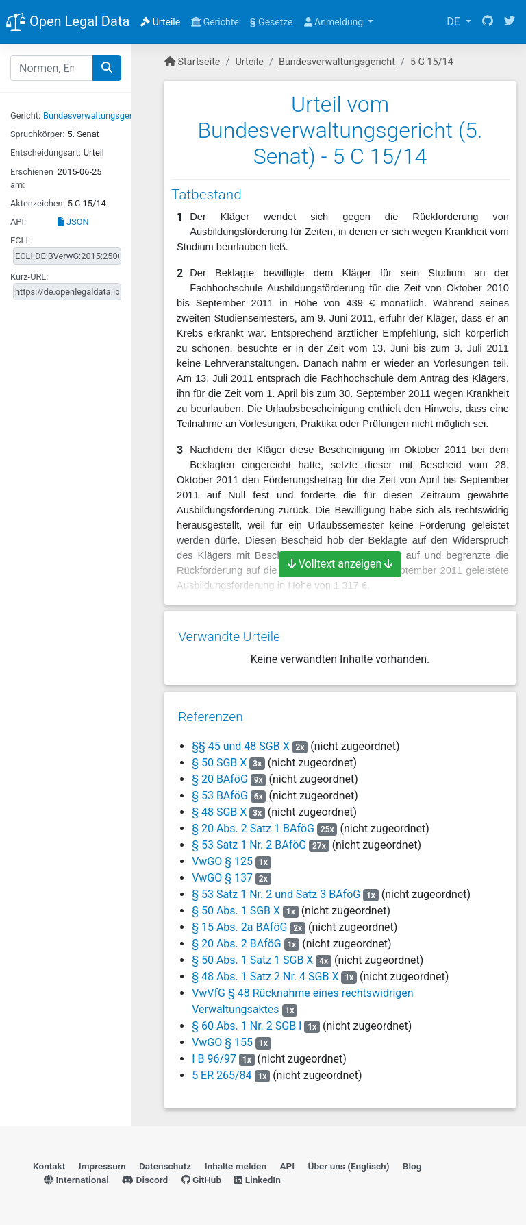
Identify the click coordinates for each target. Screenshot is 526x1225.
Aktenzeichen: (37, 203)
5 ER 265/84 (221, 1069)
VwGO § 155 (223, 1036)
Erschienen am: (31, 178)
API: (18, 222)
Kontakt (49, 1159)
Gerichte (215, 21)
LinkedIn (257, 1173)
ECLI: (20, 240)
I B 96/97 (214, 1052)
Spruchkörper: (37, 134)
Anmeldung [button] (335, 21)
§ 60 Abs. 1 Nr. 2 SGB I (246, 1019)
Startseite (199, 62)
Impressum (102, 1159)
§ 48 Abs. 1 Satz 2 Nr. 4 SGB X (265, 970)
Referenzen (210, 710)
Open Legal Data (67, 22)
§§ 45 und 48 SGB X (241, 740)
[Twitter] (510, 22)
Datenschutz (165, 1159)
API (287, 1159)
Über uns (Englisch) (349, 1159)
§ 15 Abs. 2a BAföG (239, 920)
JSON (73, 222)
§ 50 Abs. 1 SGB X (236, 904)
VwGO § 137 (223, 871)
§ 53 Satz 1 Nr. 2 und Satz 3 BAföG (276, 888)
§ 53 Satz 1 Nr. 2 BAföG (249, 838)
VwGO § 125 (223, 855)
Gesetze (271, 21)
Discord (145, 1173)
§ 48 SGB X (219, 805)
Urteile (160, 21)
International (76, 1173)
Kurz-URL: (29, 276)
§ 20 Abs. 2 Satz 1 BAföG (253, 822)
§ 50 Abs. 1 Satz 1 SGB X (252, 953)
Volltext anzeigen (340, 563)
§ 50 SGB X (219, 756)
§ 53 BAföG (220, 789)
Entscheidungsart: (45, 152)
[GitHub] (488, 22)
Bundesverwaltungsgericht (95, 115)
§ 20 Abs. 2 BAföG (236, 937)
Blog (412, 1159)
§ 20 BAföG (220, 772)
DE (455, 21)
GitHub (201, 1173)
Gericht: (25, 115)
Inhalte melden (235, 1159)
